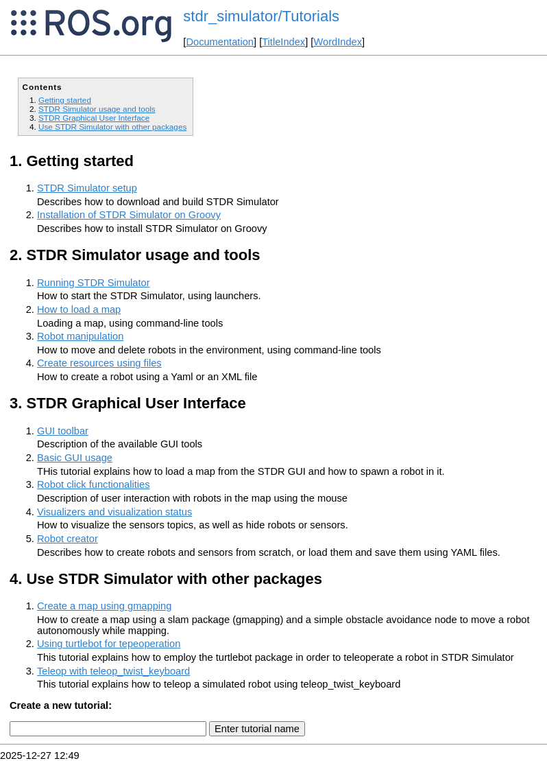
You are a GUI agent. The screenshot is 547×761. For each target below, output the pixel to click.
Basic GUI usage (74, 457)
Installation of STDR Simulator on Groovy (129, 214)
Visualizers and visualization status (114, 511)
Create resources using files (99, 363)
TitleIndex (283, 41)
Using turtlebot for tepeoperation (108, 643)
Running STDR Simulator (93, 282)
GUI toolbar (62, 430)
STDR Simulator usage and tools (97, 108)
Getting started (64, 99)
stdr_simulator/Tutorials (261, 16)
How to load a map (79, 309)
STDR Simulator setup (87, 188)
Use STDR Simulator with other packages (112, 126)
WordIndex (337, 41)
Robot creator (67, 538)
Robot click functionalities (93, 484)
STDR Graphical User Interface (93, 117)
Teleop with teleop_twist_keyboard (113, 671)
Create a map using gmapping (104, 605)
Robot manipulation (80, 336)
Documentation (220, 41)
